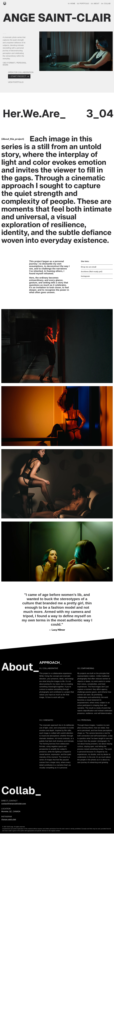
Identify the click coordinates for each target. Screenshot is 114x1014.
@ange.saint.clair (8, 819)
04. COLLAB (105, 3)
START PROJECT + (19, 76)
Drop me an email (88, 267)
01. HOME (71, 3)
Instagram (85, 276)
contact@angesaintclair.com (13, 803)
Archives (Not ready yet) (91, 271)
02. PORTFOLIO (83, 3)
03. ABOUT (95, 3)
